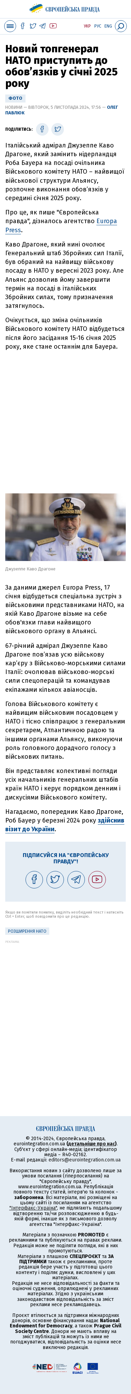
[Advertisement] (65, 419)
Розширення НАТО (27, 931)
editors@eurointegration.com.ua (85, 1160)
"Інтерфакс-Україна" (33, 1208)
